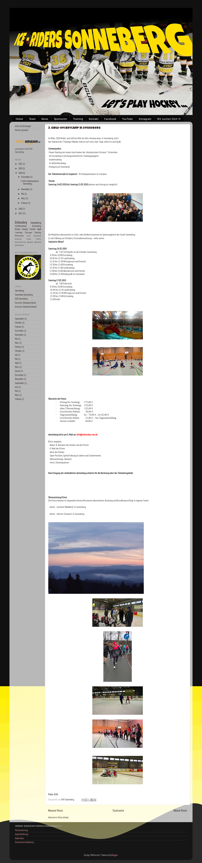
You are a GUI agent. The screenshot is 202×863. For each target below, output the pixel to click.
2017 (20, 213)
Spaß (39, 229)
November (25, 189)
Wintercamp (19, 235)
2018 (20, 208)
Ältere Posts (180, 810)
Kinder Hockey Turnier (25, 229)
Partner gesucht (21, 130)
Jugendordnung (21, 834)
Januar (17, 370)
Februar (24, 202)
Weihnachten (19, 245)
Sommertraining (20, 242)
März (23, 198)
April (17, 362)
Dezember (25, 176)
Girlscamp (18, 239)
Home (19, 118)
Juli (16, 354)
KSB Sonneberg (21, 298)
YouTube (127, 118)
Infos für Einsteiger (23, 126)
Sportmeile (37, 242)
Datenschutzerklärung (24, 842)
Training (78, 118)
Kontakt (93, 118)
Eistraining (36, 225)
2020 (20, 168)
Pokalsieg (38, 232)
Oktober (18, 322)
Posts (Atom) (63, 817)
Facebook (110, 118)
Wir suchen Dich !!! (169, 118)
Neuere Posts (55, 810)
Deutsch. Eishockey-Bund (25, 302)
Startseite (118, 810)
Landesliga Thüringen (23, 232)
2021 (20, 163)
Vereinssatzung (21, 830)
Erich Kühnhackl (34, 236)
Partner (38, 239)
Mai (23, 193)
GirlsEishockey (21, 225)
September (19, 318)
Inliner (29, 239)
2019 (20, 172)
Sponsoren (60, 118)
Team (32, 118)
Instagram (145, 118)
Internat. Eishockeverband (26, 306)
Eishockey (21, 222)
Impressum (19, 838)
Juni (16, 386)
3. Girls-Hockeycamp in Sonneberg (74, 128)
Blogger (114, 855)
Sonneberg (35, 222)
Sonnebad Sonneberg (24, 294)
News (45, 118)
